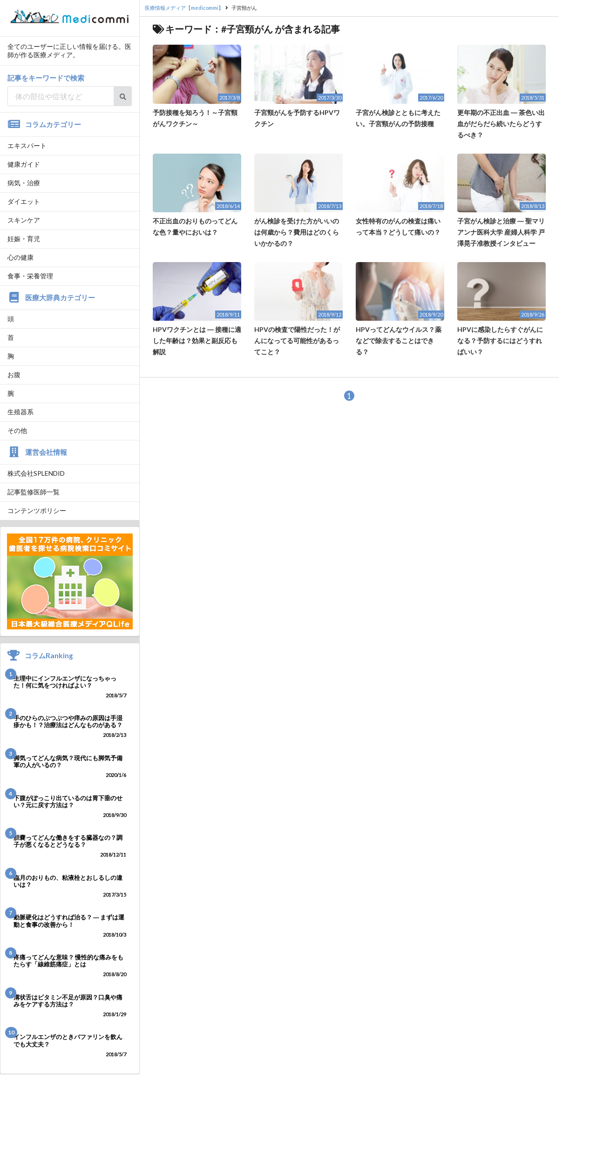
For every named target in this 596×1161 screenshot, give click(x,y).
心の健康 (20, 257)
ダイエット (23, 201)
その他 (17, 430)
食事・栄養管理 (30, 276)
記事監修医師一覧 (33, 492)
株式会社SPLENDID (36, 473)
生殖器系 (20, 412)
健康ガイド (23, 164)
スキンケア (23, 220)
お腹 (13, 374)
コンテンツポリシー (36, 510)
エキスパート (27, 145)
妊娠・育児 (23, 239)
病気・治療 (23, 183)
